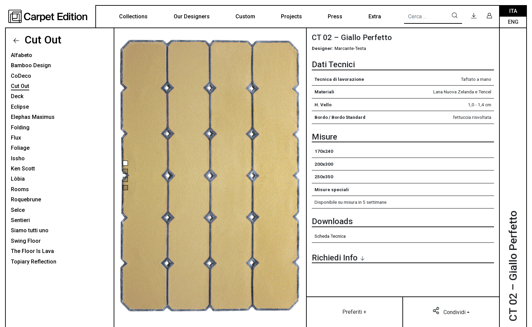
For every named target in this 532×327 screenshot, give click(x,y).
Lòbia (18, 179)
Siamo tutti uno (30, 230)
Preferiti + (354, 312)
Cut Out (41, 39)
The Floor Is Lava (32, 251)
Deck (17, 96)
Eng (513, 22)
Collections (133, 16)
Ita (513, 11)
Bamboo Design (31, 65)
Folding (20, 127)
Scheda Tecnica (330, 236)
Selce (18, 210)
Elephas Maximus (33, 117)
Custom (245, 16)
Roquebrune (26, 199)
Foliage (20, 148)
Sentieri (20, 220)
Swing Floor (26, 241)
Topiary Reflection (33, 261)
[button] (125, 163)
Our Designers (192, 16)
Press (335, 16)
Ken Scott (23, 168)
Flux (16, 137)
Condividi (450, 312)
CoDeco (21, 76)
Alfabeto (21, 55)
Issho (18, 158)
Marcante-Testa (350, 48)
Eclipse (20, 107)
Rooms (20, 189)
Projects (291, 16)
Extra (374, 16)
